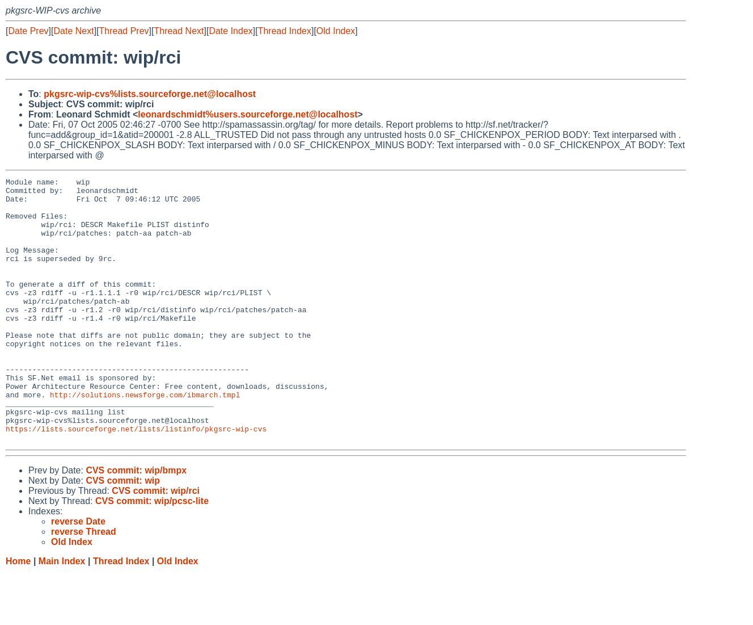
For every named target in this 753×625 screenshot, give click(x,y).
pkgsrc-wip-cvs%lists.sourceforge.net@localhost (150, 94)
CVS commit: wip (123, 533)
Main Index (62, 614)
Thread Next (179, 31)
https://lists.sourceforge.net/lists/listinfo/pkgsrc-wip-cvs (136, 480)
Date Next (73, 31)
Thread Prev (124, 31)
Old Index (335, 31)
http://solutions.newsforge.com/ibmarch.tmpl (145, 439)
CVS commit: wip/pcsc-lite (152, 554)
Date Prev (28, 31)
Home (18, 614)
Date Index (230, 31)
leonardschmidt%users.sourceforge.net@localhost (247, 114)
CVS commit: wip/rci (156, 543)
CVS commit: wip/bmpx (136, 523)
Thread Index (284, 31)
